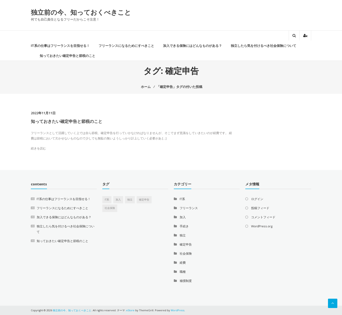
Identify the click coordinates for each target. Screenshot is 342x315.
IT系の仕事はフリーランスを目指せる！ (60, 45)
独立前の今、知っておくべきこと (81, 12)
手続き (184, 226)
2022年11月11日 (43, 113)
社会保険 (186, 253)
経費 (183, 262)
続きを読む (38, 148)
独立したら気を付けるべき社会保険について (263, 45)
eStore (130, 310)
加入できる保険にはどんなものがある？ (192, 45)
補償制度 (186, 281)
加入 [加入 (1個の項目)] (118, 199)
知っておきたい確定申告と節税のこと (67, 55)
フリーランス (189, 208)
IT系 (182, 199)
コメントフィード (263, 217)
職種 (183, 272)
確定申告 (186, 244)
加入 (183, 217)
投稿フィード (260, 208)
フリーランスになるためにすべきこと (126, 45)
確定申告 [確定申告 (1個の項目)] (144, 199)
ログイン (257, 199)
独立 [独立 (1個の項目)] (129, 199)
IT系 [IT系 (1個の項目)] (107, 199)
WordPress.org (261, 226)
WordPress (177, 310)
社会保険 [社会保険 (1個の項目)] (110, 208)
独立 (183, 235)
